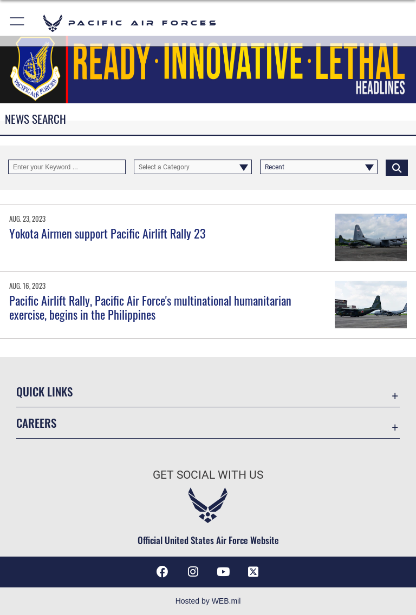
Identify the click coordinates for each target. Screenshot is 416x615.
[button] (17, 23)
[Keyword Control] (67, 167)
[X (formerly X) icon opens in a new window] (253, 572)
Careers (36, 422)
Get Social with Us (208, 474)
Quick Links (44, 391)
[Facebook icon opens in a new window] (162, 572)
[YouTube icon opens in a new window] (223, 572)
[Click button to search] (397, 167)
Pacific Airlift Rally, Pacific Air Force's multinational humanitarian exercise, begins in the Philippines (150, 307)
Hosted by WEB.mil (208, 601)
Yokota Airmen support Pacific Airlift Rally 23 (107, 233)
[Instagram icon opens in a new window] (193, 572)
